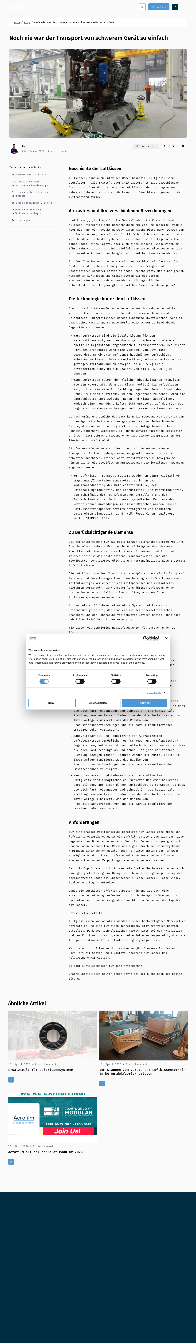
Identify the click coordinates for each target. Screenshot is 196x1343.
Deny (51, 702)
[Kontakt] (158, 6)
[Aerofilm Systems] (37, 6)
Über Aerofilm (118, 6)
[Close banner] (166, 638)
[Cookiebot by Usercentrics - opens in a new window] (145, 638)
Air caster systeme (94, 6)
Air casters (72, 6)
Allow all (145, 702)
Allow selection (98, 702)
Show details (153, 693)
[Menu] (184, 7)
